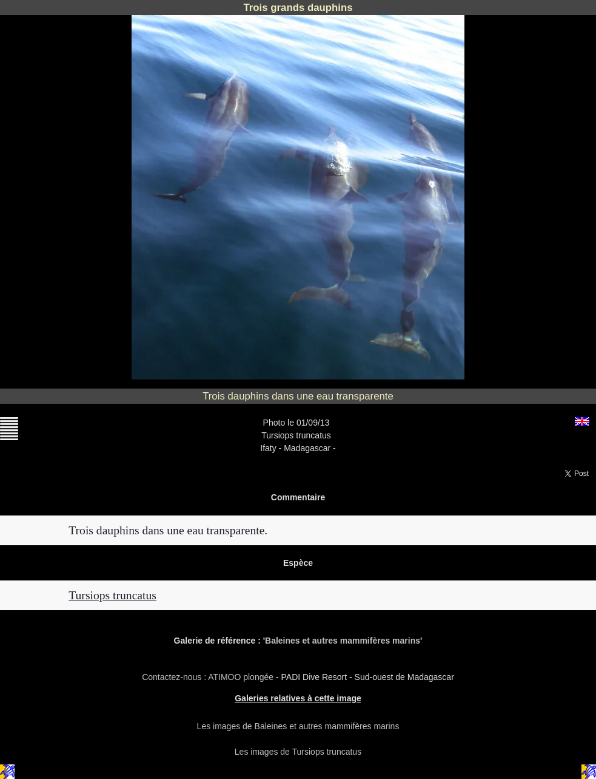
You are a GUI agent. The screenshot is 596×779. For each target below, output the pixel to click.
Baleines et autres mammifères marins (342, 640)
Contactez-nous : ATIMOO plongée (209, 677)
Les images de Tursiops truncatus (298, 752)
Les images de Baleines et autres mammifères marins (298, 726)
